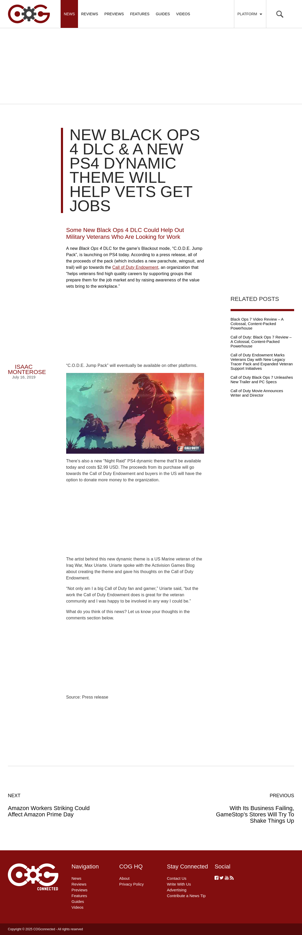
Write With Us (179, 884)
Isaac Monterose (27, 369)
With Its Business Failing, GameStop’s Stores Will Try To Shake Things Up (251, 808)
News (69, 14)
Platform (250, 14)
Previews (114, 14)
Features (139, 14)
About (124, 878)
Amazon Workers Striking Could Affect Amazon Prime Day (51, 805)
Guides (163, 14)
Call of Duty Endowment (135, 267)
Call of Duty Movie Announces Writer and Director (257, 392)
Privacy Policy (131, 884)
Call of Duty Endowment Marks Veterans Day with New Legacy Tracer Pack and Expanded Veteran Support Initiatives (262, 362)
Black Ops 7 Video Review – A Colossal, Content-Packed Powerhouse (257, 323)
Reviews (89, 14)
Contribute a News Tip (186, 895)
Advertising (176, 890)
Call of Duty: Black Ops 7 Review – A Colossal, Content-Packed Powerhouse (261, 341)
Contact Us (176, 878)
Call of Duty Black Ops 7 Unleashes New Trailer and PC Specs (262, 379)
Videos (183, 14)
